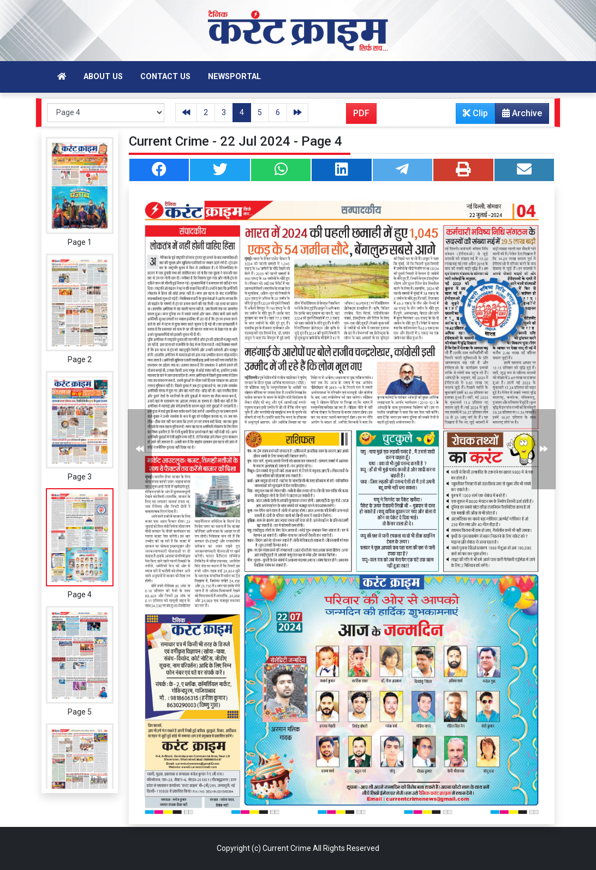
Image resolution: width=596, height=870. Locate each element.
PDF (361, 113)
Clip (475, 113)
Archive (519, 115)
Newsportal (234, 76)
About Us (103, 76)
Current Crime (287, 848)
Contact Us (165, 76)
